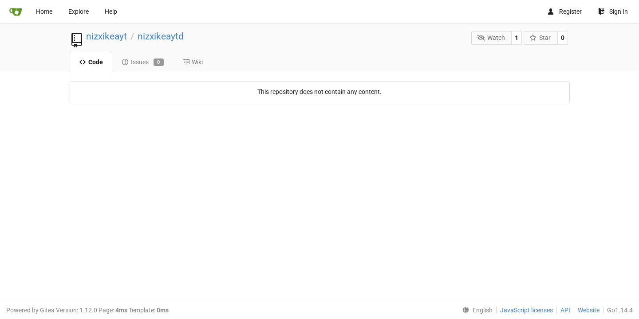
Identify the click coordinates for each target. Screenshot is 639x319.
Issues (143, 62)
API (565, 310)
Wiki (192, 62)
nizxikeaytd (161, 36)
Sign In (613, 11)
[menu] (476, 310)
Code (91, 62)
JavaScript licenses (526, 310)
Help (111, 11)
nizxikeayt (106, 36)
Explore (78, 11)
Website (589, 310)
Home (44, 11)
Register (564, 11)
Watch (491, 37)
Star (540, 37)
